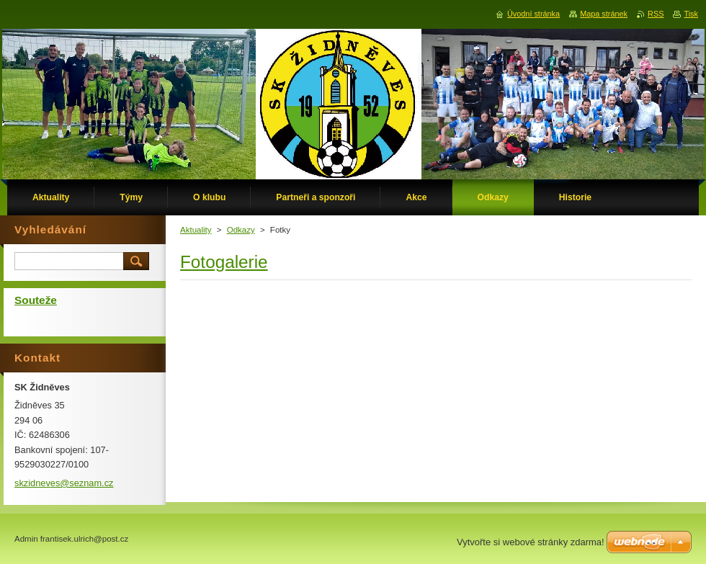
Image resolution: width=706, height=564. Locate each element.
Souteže (35, 300)
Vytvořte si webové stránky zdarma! (530, 542)
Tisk (691, 13)
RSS (655, 13)
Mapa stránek (603, 13)
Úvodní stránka (533, 13)
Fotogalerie (224, 262)
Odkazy (241, 229)
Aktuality (196, 229)
